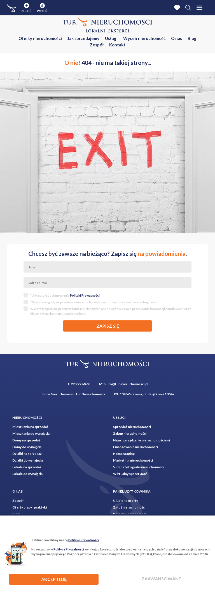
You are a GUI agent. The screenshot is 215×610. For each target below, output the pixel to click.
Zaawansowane (161, 578)
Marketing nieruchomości (133, 460)
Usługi (111, 38)
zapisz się (107, 325)
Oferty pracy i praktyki (29, 507)
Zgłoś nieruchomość (129, 507)
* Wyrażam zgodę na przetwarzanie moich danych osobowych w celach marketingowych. (94, 302)
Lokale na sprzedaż (26, 467)
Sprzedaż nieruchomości (132, 427)
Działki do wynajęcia (27, 460)
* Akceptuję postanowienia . (65, 295)
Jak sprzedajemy (83, 38)
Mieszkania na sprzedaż (30, 427)
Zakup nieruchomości (129, 433)
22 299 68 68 (80, 384)
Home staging (124, 453)
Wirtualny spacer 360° (130, 474)
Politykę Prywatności (83, 540)
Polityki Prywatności (85, 295)
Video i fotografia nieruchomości (138, 467)
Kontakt (117, 44)
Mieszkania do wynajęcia (31, 433)
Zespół (97, 44)
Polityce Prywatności (68, 549)
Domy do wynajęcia (26, 447)
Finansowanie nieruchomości (135, 447)
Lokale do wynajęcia (27, 474)
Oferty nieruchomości (40, 38)
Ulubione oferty (125, 500)
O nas (176, 38)
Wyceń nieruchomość (144, 38)
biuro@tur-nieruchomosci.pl (126, 384)
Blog (192, 38)
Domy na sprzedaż (26, 440)
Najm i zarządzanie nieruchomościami (141, 440)
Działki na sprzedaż (27, 453)
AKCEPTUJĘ (54, 579)
